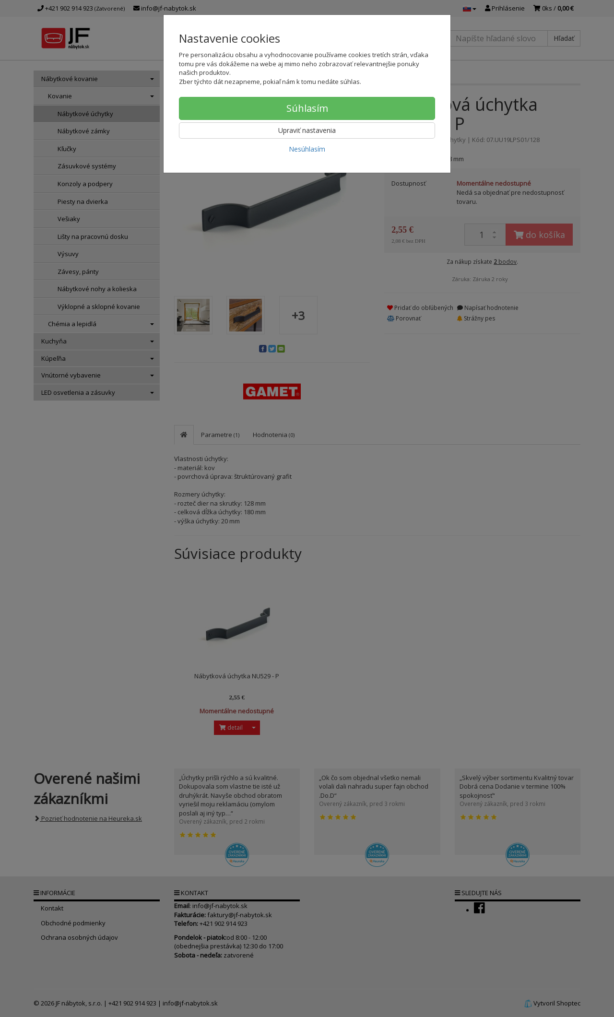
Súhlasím (307, 108)
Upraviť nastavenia (307, 130)
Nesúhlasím (307, 149)
